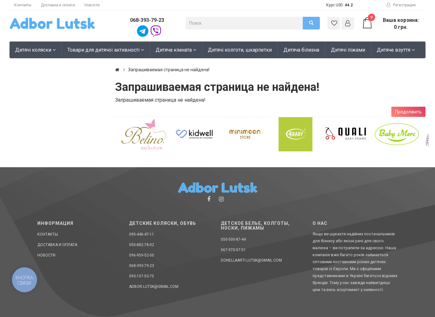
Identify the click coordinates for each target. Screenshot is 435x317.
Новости (92, 5)
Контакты (22, 5)
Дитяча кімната (176, 50)
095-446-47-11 (141, 234)
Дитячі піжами (348, 50)
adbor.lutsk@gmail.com (153, 286)
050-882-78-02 (141, 245)
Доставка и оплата (58, 5)
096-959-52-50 (141, 255)
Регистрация (401, 5)
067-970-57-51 (233, 250)
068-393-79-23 (147, 20)
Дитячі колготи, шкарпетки (240, 50)
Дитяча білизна (301, 50)
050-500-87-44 (233, 239)
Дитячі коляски (35, 50)
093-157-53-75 (141, 276)
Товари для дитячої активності (105, 50)
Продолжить (408, 111)
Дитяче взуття (396, 50)
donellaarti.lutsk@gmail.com (251, 260)
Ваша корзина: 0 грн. (390, 23)
